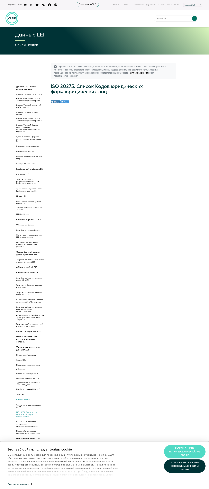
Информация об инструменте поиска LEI (28, 202)
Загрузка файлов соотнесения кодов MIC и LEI (29, 293)
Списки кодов (23, 399)
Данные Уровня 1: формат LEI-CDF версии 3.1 (29, 106)
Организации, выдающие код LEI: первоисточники (29, 236)
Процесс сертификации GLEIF (29, 331)
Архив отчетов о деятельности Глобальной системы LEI (29, 190)
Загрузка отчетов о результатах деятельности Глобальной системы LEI (27, 181)
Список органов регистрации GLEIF (28, 406)
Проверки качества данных (28, 365)
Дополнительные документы (28, 146)
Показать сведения (18, 483)
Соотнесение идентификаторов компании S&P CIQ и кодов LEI (29, 301)
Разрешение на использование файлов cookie (184, 451)
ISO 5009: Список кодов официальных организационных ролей (26, 424)
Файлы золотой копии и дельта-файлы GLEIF (28, 253)
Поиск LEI (21, 196)
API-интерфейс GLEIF (26, 267)
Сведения (21, 369)
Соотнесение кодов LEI (27, 272)
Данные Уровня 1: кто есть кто (29, 94)
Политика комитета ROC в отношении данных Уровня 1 (29, 99)
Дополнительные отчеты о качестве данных (28, 384)
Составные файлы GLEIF (28, 219)
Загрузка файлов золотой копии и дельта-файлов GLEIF (30, 261)
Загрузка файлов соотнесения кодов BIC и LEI (29, 279)
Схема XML (21, 360)
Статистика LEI (22, 174)
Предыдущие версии (25, 151)
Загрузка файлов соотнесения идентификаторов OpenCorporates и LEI (29, 309)
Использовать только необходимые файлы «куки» (185, 465)
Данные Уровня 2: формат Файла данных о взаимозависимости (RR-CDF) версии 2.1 (28, 128)
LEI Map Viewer (22, 214)
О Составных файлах (25, 225)
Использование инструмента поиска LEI (29, 209)
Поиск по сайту (172, 5)
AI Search (160, 5)
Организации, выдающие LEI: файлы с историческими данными (29, 244)
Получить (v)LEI (88, 4)
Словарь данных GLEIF (26, 164)
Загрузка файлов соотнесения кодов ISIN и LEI (29, 286)
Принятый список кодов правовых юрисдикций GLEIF (28, 432)
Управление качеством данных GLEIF (28, 348)
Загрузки (20, 394)
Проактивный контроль (26, 355)
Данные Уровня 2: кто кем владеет (27, 113)
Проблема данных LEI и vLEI (28, 389)
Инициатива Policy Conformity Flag (29, 157)
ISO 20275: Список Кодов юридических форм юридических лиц (26, 414)
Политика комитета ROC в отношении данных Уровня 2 (29, 119)
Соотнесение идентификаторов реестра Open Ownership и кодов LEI (30, 317)
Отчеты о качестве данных (27, 379)
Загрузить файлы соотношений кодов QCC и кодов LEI (29, 325)
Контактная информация (144, 5)
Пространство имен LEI (28, 438)
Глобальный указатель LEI (29, 169)
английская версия (139, 73)
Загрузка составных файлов (28, 230)
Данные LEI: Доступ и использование (26, 88)
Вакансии (117, 5)
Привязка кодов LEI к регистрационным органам (26, 339)
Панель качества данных (27, 374)
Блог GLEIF (127, 5)
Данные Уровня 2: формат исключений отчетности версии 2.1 (29, 139)
